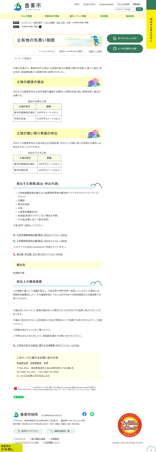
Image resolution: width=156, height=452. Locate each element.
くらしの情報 (49, 23)
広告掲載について (52, 443)
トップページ (26, 23)
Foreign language (106, 4)
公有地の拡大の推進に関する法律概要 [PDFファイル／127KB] (48, 345)
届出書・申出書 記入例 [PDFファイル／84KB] (40, 254)
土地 (68, 23)
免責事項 (55, 439)
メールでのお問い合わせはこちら (33, 376)
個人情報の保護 (38, 439)
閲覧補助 (136, 4)
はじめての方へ (89, 4)
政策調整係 (36, 363)
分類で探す (37, 23)
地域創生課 (22, 363)
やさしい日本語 (123, 4)
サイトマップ (20, 439)
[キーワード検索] (124, 9)
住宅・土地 (61, 23)
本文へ (77, 4)
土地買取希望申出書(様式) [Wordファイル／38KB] (42, 241)
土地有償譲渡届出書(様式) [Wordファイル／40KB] (42, 235)
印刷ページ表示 (95, 51)
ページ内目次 (24, 58)
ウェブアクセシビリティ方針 (27, 443)
